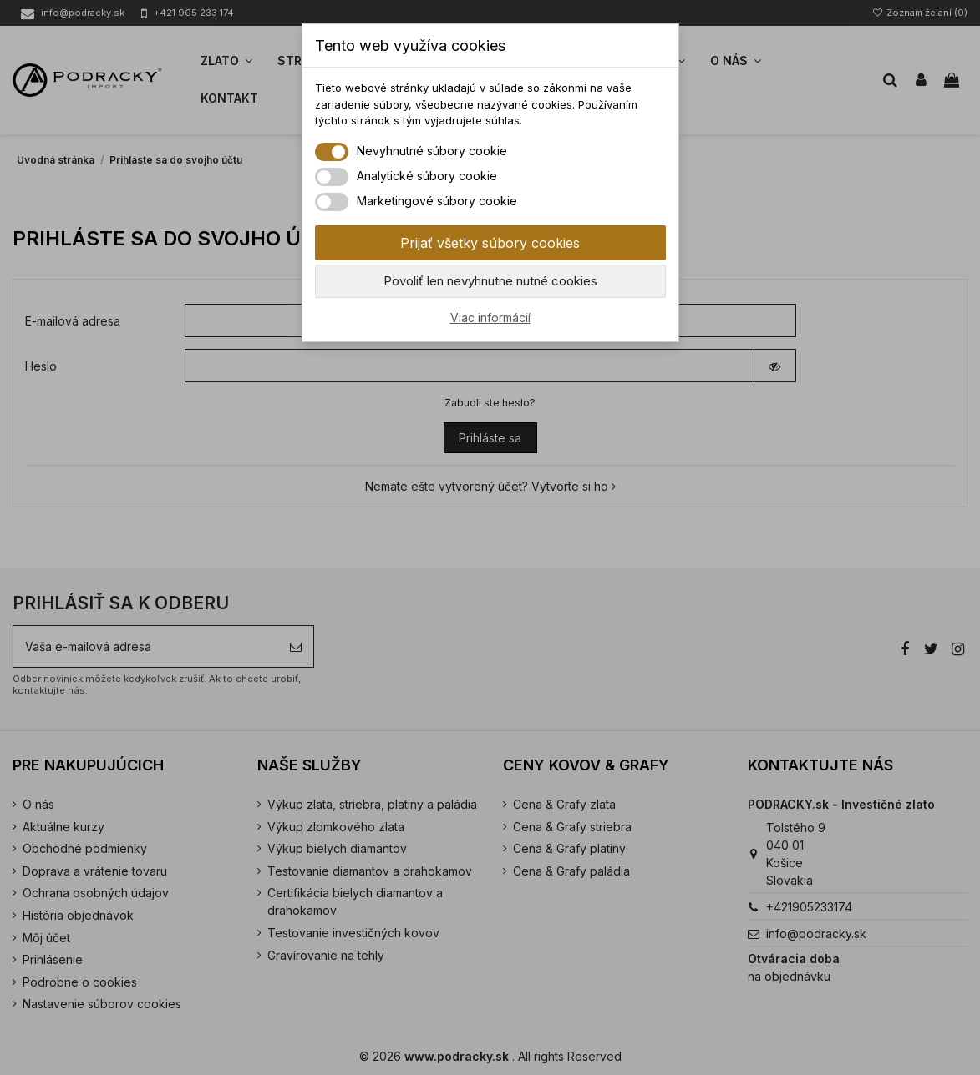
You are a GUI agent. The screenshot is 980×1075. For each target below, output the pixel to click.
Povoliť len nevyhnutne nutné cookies (490, 281)
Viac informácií (490, 317)
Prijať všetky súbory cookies (490, 243)
